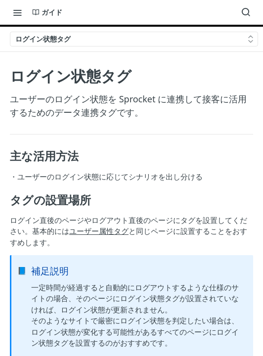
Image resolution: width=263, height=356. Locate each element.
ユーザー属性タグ (99, 231)
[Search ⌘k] (245, 12)
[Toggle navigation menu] (17, 12)
